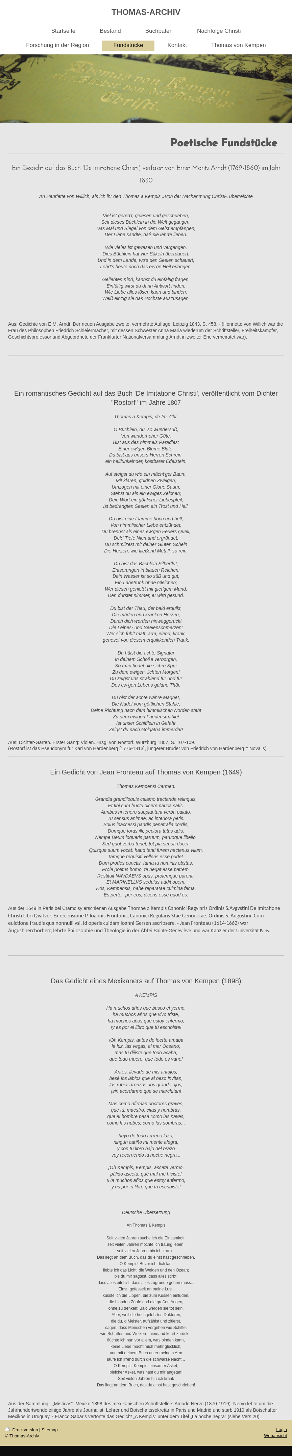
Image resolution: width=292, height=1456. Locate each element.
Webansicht (275, 1435)
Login (281, 1429)
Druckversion (22, 1429)
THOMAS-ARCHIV (146, 12)
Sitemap (50, 1429)
